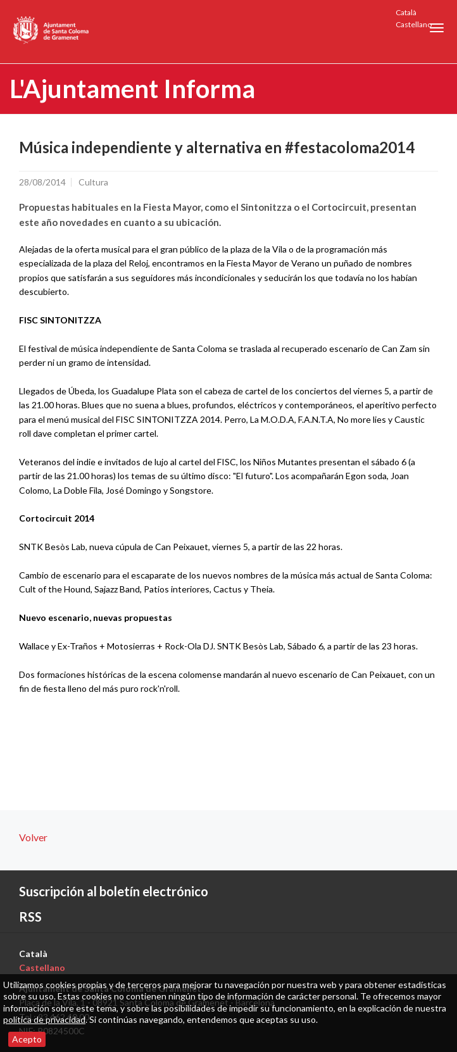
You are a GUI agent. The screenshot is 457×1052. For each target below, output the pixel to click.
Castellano (414, 24)
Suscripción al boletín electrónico (113, 891)
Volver (33, 837)
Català (406, 12)
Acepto (27, 1039)
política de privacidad (44, 1019)
